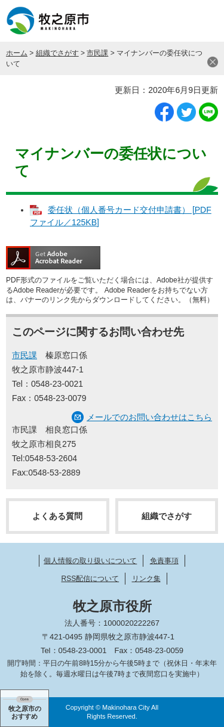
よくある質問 (57, 516)
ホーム (16, 53)
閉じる (212, 62)
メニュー (203, 21)
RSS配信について (90, 578)
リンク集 (146, 578)
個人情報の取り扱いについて (90, 561)
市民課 (97, 53)
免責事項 (164, 561)
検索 (173, 21)
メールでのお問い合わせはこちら (149, 417)
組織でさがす (57, 53)
